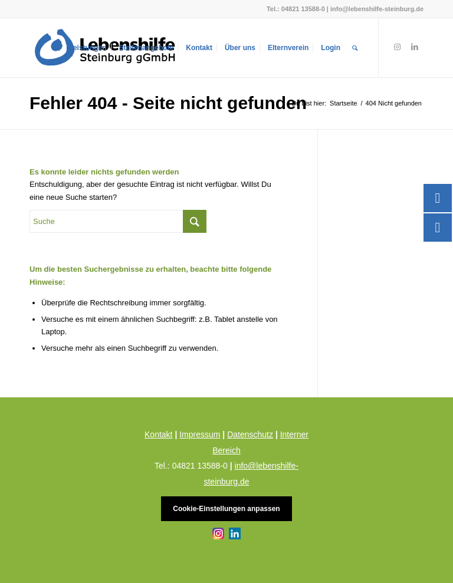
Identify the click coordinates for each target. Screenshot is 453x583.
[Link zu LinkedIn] (415, 47)
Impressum (199, 434)
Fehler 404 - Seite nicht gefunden (168, 103)
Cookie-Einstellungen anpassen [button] (226, 509)
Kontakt (158, 434)
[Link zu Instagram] (397, 47)
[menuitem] (88, 47)
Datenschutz (250, 434)
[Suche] (354, 47)
